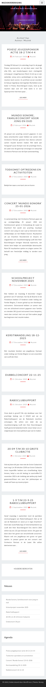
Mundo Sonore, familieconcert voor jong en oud (23, 118)
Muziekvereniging (12, 2)
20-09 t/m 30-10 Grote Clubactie (23, 450)
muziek (33, 56)
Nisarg (41, 682)
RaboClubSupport (23, 400)
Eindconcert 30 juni (13, 622)
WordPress (27, 682)
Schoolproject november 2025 (23, 279)
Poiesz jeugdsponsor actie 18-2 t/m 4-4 (23, 51)
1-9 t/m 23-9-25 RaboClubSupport (23, 501)
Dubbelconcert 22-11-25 (23, 374)
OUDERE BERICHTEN (23, 568)
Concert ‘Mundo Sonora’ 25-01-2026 (23, 205)
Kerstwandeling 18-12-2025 (23, 336)
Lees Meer (24, 97)
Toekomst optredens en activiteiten (23, 171)
